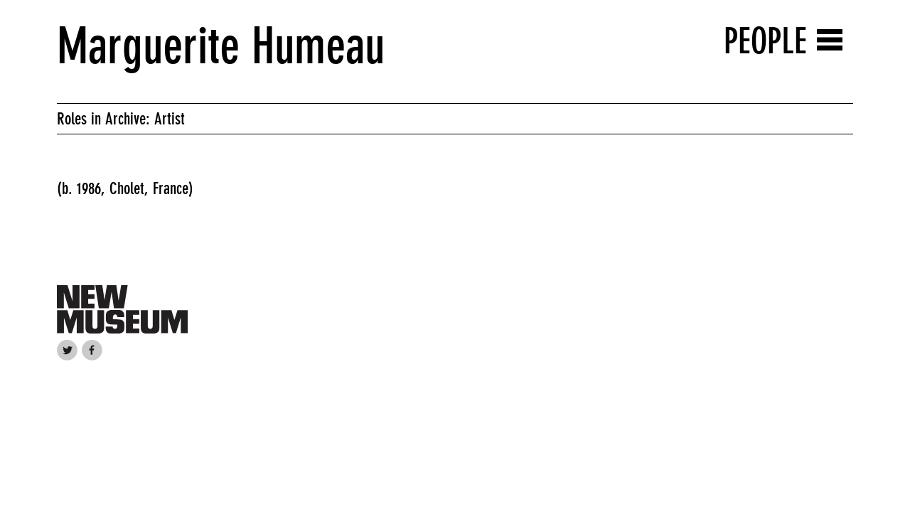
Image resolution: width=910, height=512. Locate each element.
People (765, 41)
